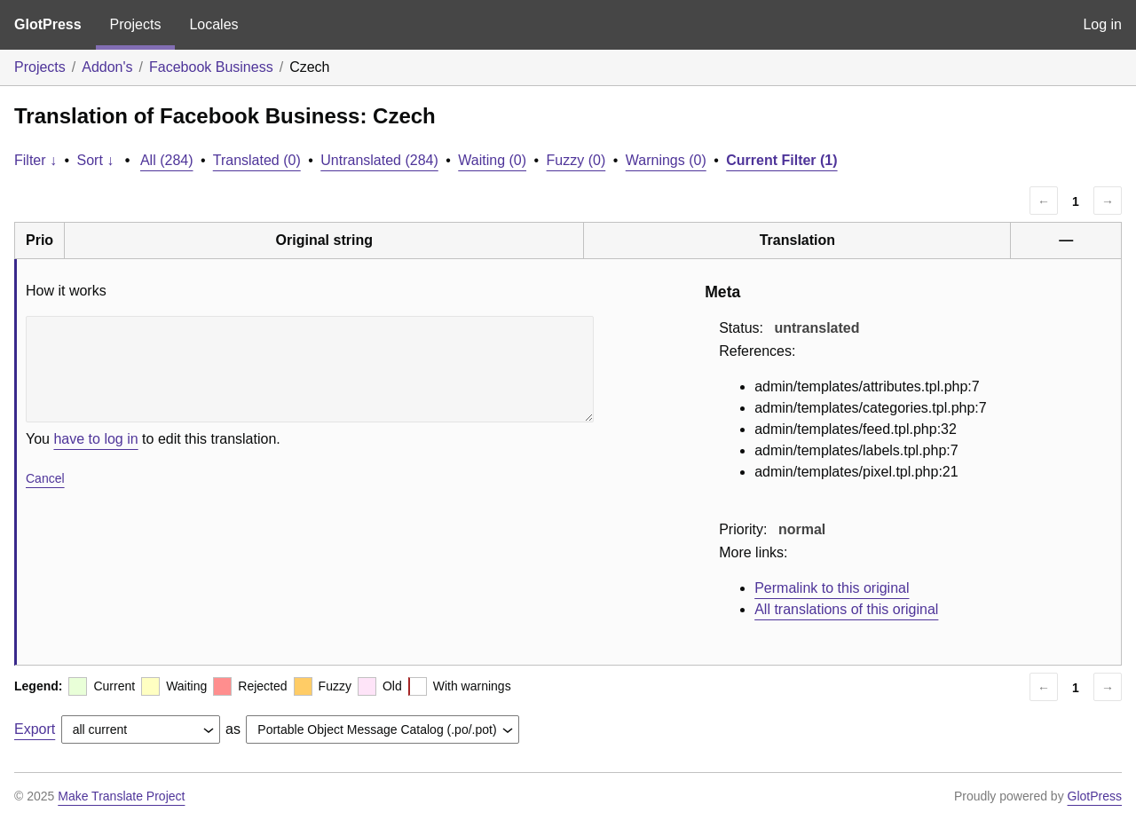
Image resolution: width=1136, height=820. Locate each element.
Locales (213, 24)
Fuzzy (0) (576, 160)
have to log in (95, 438)
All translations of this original (846, 609)
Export (34, 729)
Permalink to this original (831, 587)
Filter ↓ (35, 160)
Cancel (45, 478)
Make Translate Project (121, 796)
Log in (1102, 24)
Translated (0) (257, 160)
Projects (136, 24)
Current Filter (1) (781, 160)
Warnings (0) (666, 160)
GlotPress (48, 24)
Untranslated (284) (379, 160)
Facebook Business (211, 67)
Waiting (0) (492, 160)
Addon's (107, 67)
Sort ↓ (95, 160)
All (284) (166, 160)
